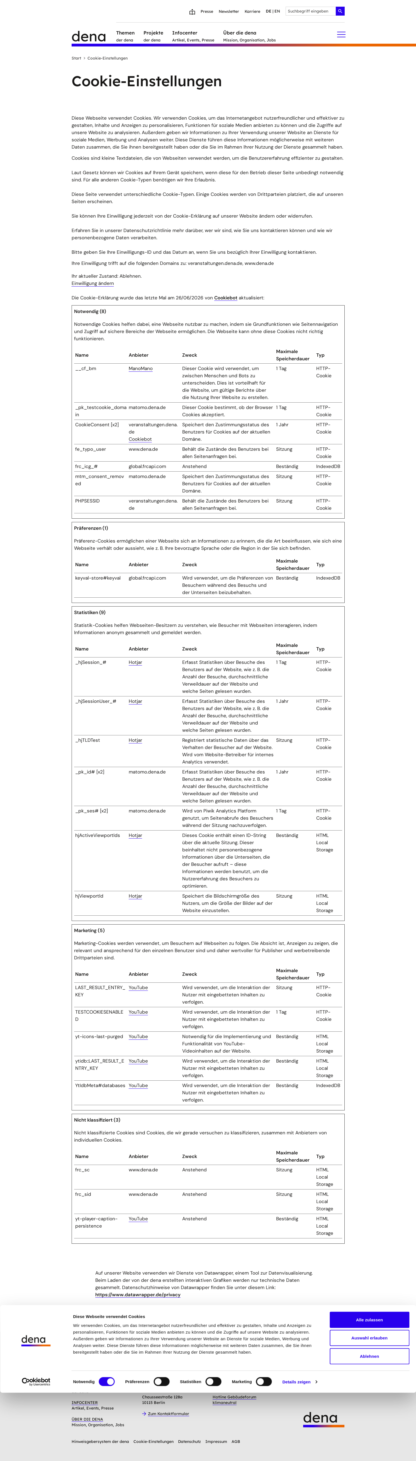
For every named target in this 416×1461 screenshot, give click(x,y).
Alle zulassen (369, 1388)
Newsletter (229, 11)
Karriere (252, 11)
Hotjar (135, 662)
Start (76, 58)
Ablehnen (369, 1424)
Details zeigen (296, 1450)
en (277, 11)
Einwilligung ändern (93, 283)
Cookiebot (225, 298)
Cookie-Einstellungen (105, 58)
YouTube (138, 987)
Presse (207, 11)
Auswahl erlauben (369, 1406)
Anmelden (172, 1346)
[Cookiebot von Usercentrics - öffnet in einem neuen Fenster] (36, 1450)
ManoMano (141, 368)
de (268, 11)
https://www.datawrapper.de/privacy (138, 1295)
